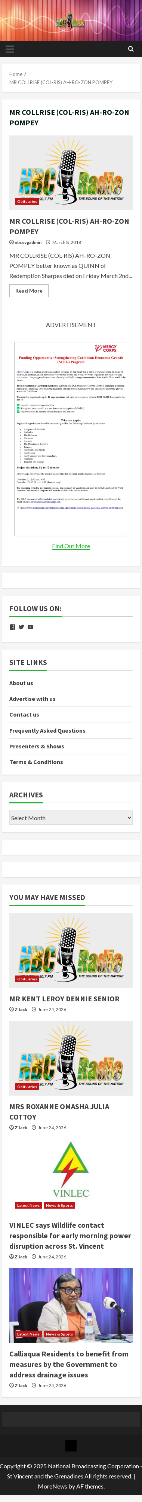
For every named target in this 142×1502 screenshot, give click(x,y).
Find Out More (71, 545)
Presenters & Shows (36, 746)
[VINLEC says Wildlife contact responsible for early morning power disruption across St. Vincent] (71, 1176)
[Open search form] (131, 49)
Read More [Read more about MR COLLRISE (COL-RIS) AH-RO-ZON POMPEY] (32, 292)
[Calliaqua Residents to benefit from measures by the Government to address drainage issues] (71, 1305)
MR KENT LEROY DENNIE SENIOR (64, 998)
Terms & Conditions (36, 762)
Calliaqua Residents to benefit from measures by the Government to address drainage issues (69, 1364)
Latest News (28, 1205)
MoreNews (52, 1486)
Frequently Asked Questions (47, 730)
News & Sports (59, 1205)
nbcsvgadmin (28, 242)
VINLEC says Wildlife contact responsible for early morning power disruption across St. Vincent (70, 1235)
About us (21, 683)
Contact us (24, 714)
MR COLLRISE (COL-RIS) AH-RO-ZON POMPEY (71, 172)
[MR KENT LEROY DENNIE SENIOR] (71, 950)
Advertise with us (32, 698)
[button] (10, 49)
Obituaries (27, 201)
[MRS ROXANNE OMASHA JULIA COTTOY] (71, 1058)
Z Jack (21, 1009)
